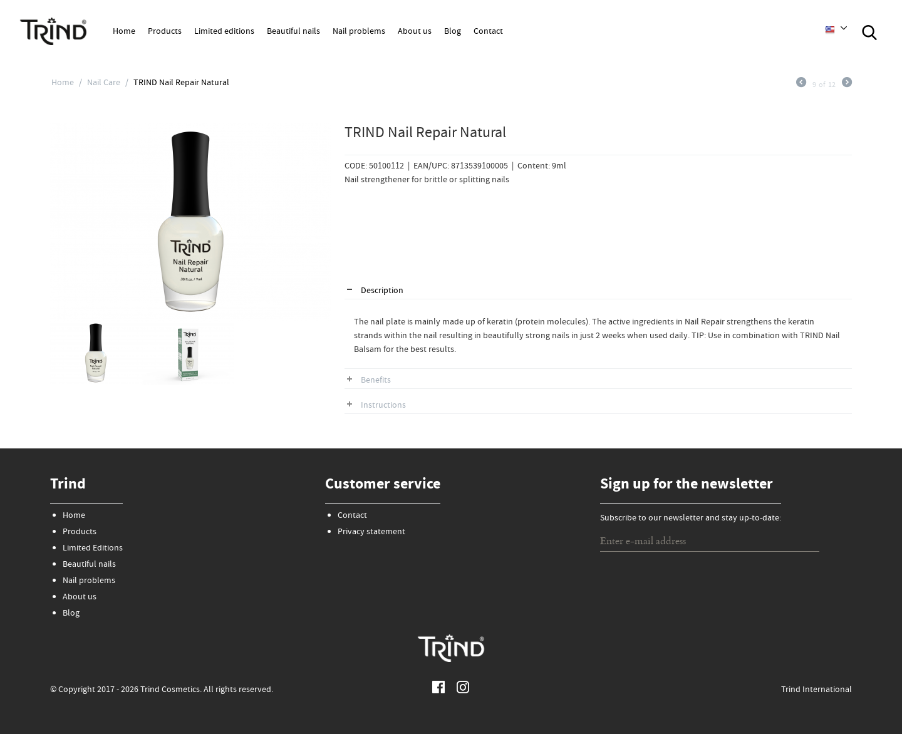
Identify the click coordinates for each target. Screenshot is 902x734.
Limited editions (224, 32)
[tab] (598, 291)
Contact (488, 32)
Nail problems (359, 32)
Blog (452, 32)
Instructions (383, 406)
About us (415, 32)
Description (382, 291)
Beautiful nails (293, 32)
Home (124, 32)
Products (165, 32)
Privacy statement (371, 532)
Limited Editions (93, 549)
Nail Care (103, 83)
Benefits (376, 381)
